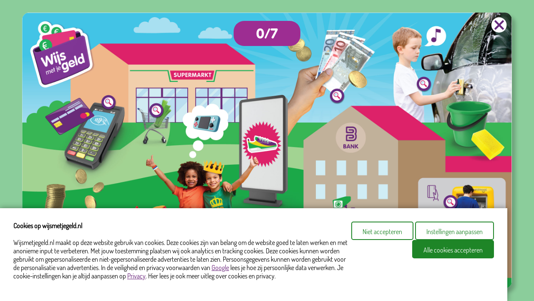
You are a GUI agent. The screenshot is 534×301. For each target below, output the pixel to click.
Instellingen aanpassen (454, 231)
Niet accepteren (382, 231)
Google (220, 267)
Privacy (136, 276)
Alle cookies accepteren (453, 250)
